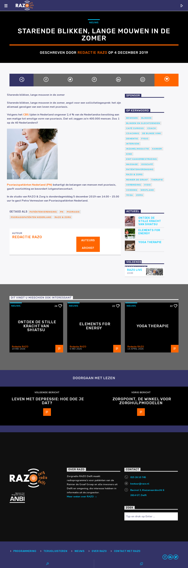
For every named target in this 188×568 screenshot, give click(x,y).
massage (132, 164)
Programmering (24, 551)
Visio (147, 184)
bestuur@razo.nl (139, 483)
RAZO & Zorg (63, 217)
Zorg (139, 195)
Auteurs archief (88, 244)
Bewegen (132, 118)
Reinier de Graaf (137, 179)
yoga (129, 195)
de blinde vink (151, 133)
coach (151, 128)
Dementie (132, 138)
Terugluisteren (55, 551)
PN (61, 211)
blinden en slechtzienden (143, 123)
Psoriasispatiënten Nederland (31, 217)
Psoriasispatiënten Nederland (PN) (29, 185)
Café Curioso (135, 128)
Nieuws (93, 22)
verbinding (133, 184)
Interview (132, 143)
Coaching (132, 133)
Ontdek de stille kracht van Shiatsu (149, 221)
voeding (131, 190)
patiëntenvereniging (43, 211)
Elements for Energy (149, 232)
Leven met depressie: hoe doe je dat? (48, 401)
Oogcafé (147, 164)
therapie (157, 179)
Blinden (146, 118)
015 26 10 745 (138, 477)
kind (129, 154)
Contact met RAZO (127, 551)
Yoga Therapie (149, 242)
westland (147, 190)
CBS (26, 114)
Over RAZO (99, 551)
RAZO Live (134, 269)
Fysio (144, 138)
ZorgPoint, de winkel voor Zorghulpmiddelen (142, 401)
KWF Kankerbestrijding (141, 159)
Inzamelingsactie (137, 148)
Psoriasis (73, 211)
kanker (157, 148)
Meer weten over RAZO (82, 497)
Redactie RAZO (92, 53)
